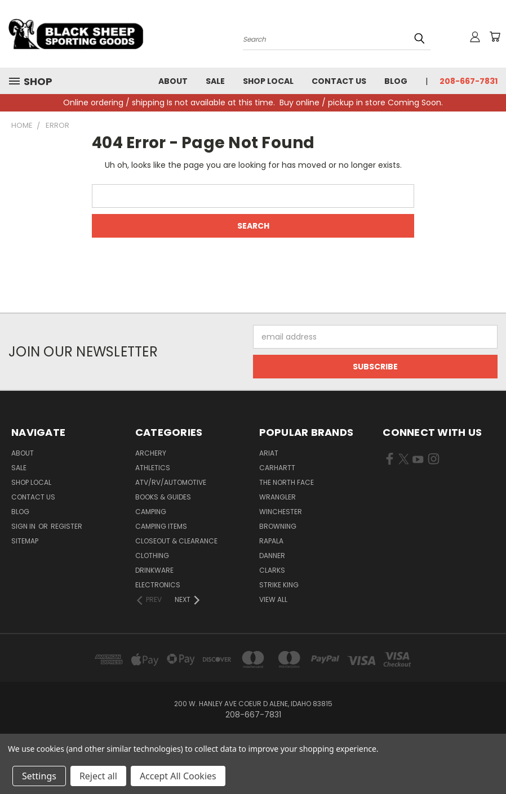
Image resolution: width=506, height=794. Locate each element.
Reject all (98, 776)
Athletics (152, 467)
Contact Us (339, 81)
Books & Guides (163, 497)
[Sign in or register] (475, 36)
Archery (150, 453)
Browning (277, 526)
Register (66, 526)
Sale (215, 81)
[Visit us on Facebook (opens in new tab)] (390, 461)
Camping (150, 511)
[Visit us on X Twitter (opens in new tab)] (403, 461)
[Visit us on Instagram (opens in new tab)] (434, 461)
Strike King (279, 585)
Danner (272, 555)
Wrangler (277, 497)
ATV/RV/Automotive (170, 482)
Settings (39, 776)
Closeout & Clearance (176, 541)
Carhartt (277, 467)
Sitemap (24, 541)
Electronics (157, 585)
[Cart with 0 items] (494, 36)
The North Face (286, 482)
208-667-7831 (469, 81)
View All (273, 599)
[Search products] (336, 38)
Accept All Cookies (178, 776)
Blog (395, 81)
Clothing (152, 555)
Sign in (24, 526)
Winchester (280, 511)
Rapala (271, 541)
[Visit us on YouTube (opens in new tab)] (418, 461)
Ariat (268, 453)
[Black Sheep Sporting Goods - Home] (76, 34)
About (173, 81)
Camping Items (161, 526)
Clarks (272, 570)
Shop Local (268, 81)
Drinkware (154, 570)
